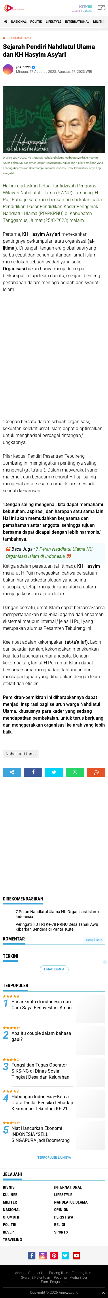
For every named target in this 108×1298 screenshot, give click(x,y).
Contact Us (36, 1273)
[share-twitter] (54, 772)
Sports (61, 1232)
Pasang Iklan (58, 1273)
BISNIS (9, 1187)
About (19, 1273)
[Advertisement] (54, 356)
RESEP (8, 1232)
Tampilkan (94, 940)
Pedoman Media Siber (70, 1278)
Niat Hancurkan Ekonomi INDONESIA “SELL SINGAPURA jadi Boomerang (41, 1134)
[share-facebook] (33, 772)
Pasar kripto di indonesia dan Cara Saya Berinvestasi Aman (42, 1004)
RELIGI (59, 1224)
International (77, 22)
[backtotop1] (103, 1293)
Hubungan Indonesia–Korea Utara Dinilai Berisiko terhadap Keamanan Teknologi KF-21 (42, 1102)
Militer (99, 22)
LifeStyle (53, 22)
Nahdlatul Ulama (19, 38)
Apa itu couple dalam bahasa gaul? (41, 1036)
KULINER (10, 1194)
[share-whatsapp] (75, 772)
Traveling (12, 1239)
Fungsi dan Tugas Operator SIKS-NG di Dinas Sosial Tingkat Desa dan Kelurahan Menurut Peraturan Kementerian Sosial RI (40, 1077)
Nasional (18, 22)
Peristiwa (63, 1217)
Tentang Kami (82, 1273)
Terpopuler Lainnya (54, 1158)
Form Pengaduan (54, 1282)
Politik (36, 22)
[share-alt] (12, 772)
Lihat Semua (54, 969)
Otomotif (11, 1217)
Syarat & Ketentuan (35, 1278)
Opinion (61, 1209)
